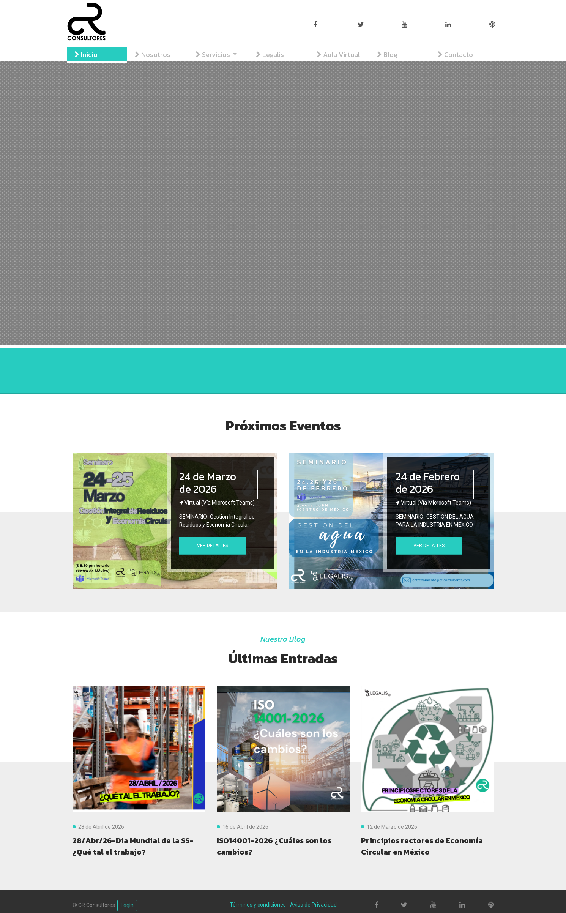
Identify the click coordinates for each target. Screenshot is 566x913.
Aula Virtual (338, 54)
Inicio (86, 54)
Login (127, 905)
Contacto (455, 54)
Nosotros (152, 54)
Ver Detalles (212, 545)
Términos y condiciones (258, 905)
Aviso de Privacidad (313, 905)
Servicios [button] (213, 54)
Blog (387, 54)
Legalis (270, 54)
